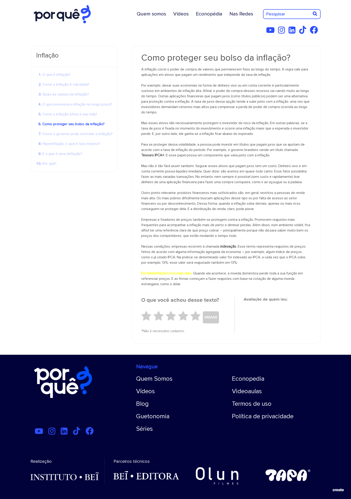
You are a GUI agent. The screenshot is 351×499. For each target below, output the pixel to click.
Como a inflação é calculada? (65, 84)
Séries (144, 429)
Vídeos (181, 14)
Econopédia (209, 14)
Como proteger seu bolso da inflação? (73, 124)
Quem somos (151, 14)
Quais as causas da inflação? (65, 94)
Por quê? (49, 163)
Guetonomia (152, 416)
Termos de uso (252, 404)
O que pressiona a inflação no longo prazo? (77, 104)
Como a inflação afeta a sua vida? (69, 114)
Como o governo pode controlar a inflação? (77, 134)
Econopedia (248, 378)
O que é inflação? (56, 74)
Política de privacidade (262, 416)
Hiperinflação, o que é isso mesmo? (71, 144)
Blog (142, 404)
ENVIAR (211, 317)
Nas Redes (241, 14)
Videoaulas (247, 391)
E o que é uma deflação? (62, 154)
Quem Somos (154, 378)
